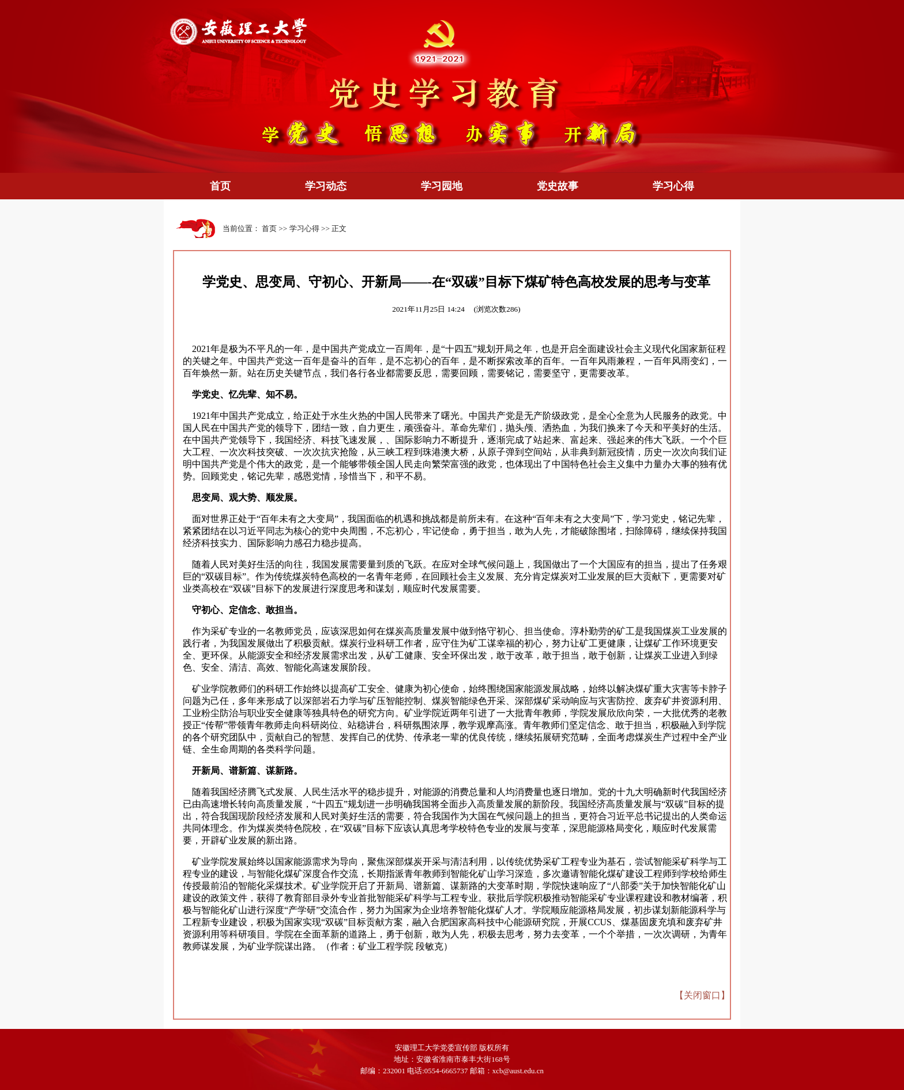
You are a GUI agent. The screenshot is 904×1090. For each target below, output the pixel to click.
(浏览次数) (497, 309)
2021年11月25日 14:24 (428, 309)
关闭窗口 (702, 995)
